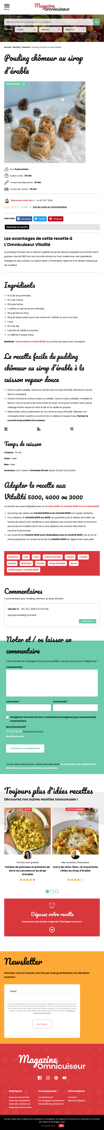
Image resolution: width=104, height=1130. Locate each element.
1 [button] (47, 891)
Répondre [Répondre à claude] (87, 621)
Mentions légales (76, 1100)
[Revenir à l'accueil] (52, 7)
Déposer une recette (19, 1097)
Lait (26, 557)
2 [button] (52, 891)
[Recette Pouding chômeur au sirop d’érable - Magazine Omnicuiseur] (52, 1062)
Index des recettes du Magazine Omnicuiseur (20, 1106)
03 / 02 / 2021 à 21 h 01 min (34, 609)
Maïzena (26, 563)
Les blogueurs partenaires (51, 1100)
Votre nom (13, 701)
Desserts (26, 47)
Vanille (83, 557)
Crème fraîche (52, 557)
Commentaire (14, 667)
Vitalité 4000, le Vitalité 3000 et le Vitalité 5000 (72, 506)
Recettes (17, 47)
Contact (72, 1097)
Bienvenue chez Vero (22, 200)
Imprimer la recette (17, 227)
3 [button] (56, 891)
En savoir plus (48, 1125)
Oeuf (36, 557)
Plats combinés (75, 809)
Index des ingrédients (19, 1100)
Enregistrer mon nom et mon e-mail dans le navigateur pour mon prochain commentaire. (53, 719)
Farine (40, 563)
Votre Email (60, 701)
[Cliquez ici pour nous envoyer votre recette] (52, 930)
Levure (70, 557)
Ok (61, 1125)
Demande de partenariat (51, 1104)
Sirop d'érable (57, 563)
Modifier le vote (15, 736)
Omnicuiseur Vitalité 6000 (30, 341)
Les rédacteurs (45, 1097)
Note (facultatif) (16, 726)
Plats (27, 809)
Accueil (7, 47)
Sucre (74, 563)
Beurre (12, 563)
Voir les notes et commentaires (50, 207)
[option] (27, 845)
